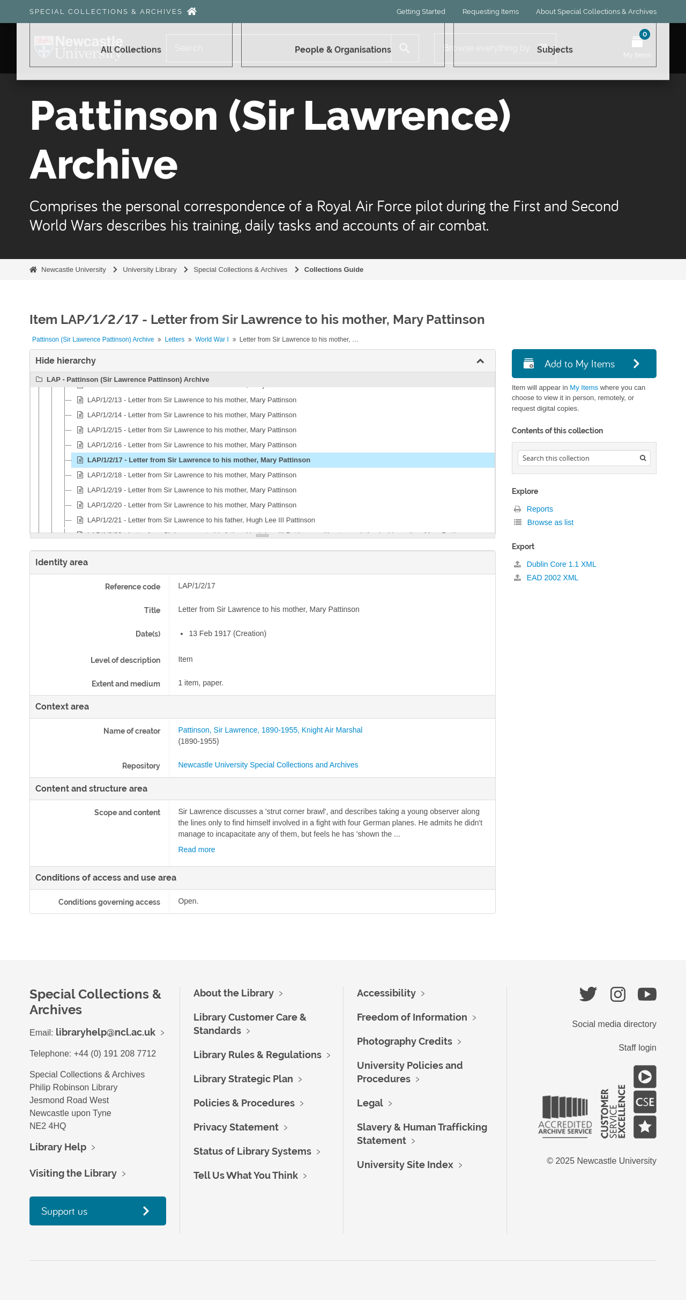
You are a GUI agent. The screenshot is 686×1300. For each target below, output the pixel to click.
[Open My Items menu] (637, 48)
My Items (584, 387)
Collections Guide (334, 269)
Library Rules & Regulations (257, 1054)
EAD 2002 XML (546, 577)
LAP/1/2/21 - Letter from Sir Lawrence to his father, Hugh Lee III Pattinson (194, 520)
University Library (149, 269)
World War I (212, 339)
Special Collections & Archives (106, 12)
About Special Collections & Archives (596, 12)
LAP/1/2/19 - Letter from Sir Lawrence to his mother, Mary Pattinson (184, 490)
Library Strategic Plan (243, 1078)
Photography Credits (404, 1041)
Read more (196, 849)
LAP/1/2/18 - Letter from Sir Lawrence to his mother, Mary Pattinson (184, 475)
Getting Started (421, 12)
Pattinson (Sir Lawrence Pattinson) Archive (93, 339)
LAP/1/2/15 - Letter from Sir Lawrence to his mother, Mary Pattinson (184, 430)
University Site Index (405, 1164)
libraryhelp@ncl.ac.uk (105, 1032)
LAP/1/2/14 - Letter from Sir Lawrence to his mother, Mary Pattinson (184, 415)
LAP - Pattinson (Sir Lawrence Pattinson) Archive (121, 379)
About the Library (233, 993)
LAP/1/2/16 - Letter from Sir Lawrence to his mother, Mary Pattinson (184, 445)
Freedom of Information (412, 1017)
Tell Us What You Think (245, 1175)
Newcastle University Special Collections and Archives (268, 764)
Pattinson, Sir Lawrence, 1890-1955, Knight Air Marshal (270, 730)
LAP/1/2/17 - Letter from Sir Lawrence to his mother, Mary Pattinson (191, 460)
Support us (64, 1210)
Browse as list (543, 522)
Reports (533, 509)
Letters (174, 339)
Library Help (57, 1147)
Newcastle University (73, 269)
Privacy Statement (236, 1127)
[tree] (263, 452)
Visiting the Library (73, 1173)
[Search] (278, 48)
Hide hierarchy (65, 361)
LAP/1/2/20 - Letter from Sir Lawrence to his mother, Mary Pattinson (184, 505)
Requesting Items (491, 12)
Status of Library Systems (252, 1151)
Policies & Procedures (244, 1103)
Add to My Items (569, 363)
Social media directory (614, 1024)
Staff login (637, 1047)
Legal (370, 1103)
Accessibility (386, 993)
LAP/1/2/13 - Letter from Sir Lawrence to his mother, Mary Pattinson (184, 400)
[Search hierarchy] (584, 458)
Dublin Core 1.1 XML (555, 564)
